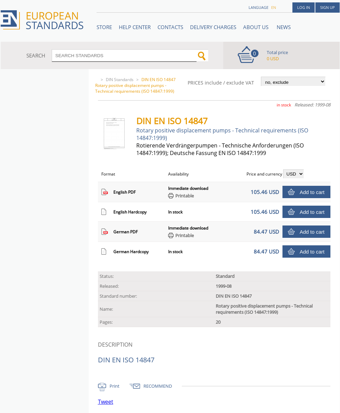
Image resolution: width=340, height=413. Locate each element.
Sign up (327, 7)
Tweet (105, 401)
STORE (104, 27)
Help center (135, 27)
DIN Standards (120, 79)
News (284, 27)
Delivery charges (213, 27)
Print (114, 386)
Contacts (170, 27)
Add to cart (312, 192)
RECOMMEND (157, 386)
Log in (303, 7)
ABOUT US (256, 27)
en (273, 7)
